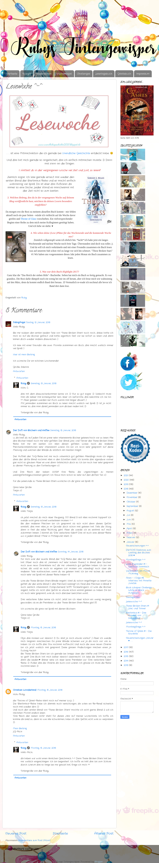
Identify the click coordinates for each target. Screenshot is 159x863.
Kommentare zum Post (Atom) (34, 840)
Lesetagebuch (103, 74)
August (130, 510)
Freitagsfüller (133, 597)
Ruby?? (27, 74)
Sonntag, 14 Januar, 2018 (70, 551)
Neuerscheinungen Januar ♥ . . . (139, 639)
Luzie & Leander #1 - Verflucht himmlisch (137, 565)
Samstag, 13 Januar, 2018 (43, 383)
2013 (126, 665)
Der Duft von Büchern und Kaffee (31, 430)
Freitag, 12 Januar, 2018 (38, 322)
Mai (129, 524)
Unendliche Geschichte (76, 153)
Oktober (131, 501)
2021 (126, 475)
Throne (28, 218)
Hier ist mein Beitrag (24, 354)
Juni (129, 519)
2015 (126, 656)
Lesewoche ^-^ (134, 601)
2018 (126, 488)
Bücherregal (64, 74)
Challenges (83, 74)
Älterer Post (103, 833)
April (129, 528)
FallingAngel (19, 322)
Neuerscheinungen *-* (137, 545)
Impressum (142, 74)
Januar (130, 542)
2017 (126, 647)
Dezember (132, 492)
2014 (126, 660)
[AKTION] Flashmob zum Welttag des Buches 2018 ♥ (138, 552)
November (132, 497)
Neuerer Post (15, 833)
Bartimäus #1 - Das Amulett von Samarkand (136, 615)
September (132, 506)
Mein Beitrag (20, 728)
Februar (131, 537)
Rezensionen (43, 74)
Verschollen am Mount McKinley (138, 572)
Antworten (19, 371)
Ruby (23, 383)
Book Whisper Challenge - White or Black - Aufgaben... (140, 590)
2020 (126, 479)
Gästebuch (124, 74)
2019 (126, 484)
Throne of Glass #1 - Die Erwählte (139, 632)
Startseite (11, 74)
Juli (128, 515)
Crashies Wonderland (24, 690)
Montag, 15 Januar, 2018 (43, 627)
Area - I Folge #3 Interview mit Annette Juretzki (138, 580)
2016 (126, 651)
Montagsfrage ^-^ (135, 559)
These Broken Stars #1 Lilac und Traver (137, 607)
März (129, 532)
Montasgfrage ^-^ (135, 626)
